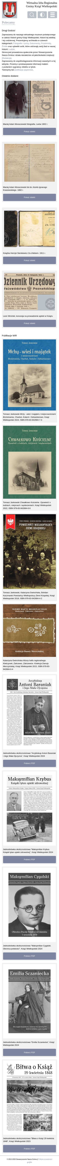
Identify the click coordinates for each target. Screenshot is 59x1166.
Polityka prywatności (45, 1159)
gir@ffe (29, 1162)
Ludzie (11, 49)
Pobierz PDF (29, 763)
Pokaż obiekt (29, 131)
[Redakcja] (6, 58)
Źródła (5, 46)
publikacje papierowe (23, 70)
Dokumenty (35, 43)
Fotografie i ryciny (21, 43)
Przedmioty (46, 43)
